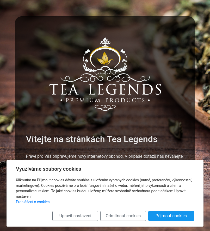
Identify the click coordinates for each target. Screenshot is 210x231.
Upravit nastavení (75, 215)
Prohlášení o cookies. (33, 202)
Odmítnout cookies (123, 215)
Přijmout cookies (171, 215)
